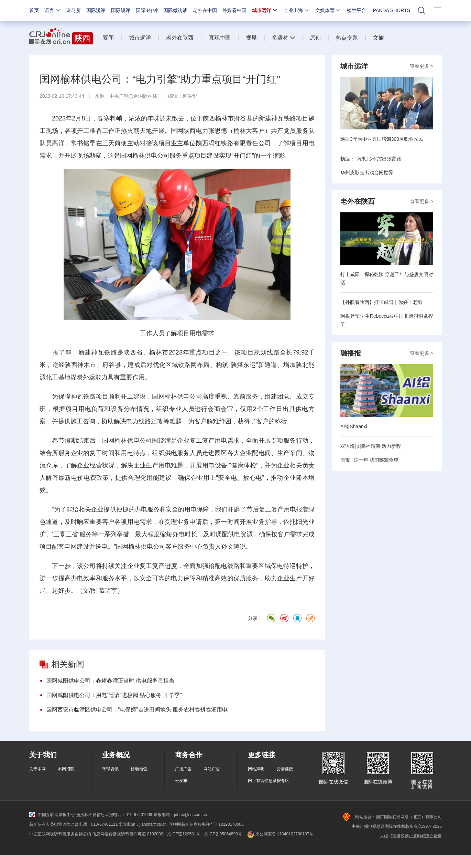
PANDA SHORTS (391, 10)
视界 (251, 38)
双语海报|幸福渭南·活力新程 (370, 446)
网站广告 (212, 769)
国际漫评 (96, 10)
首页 (34, 10)
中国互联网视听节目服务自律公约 (60, 834)
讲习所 (73, 10)
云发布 (181, 780)
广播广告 (183, 769)
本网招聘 (66, 769)
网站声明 (256, 769)
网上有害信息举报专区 (268, 780)
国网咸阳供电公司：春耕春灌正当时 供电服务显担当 (110, 681)
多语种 (280, 38)
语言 (52, 10)
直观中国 (220, 38)
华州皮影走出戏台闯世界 (366, 172)
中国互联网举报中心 (52, 814)
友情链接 (284, 769)
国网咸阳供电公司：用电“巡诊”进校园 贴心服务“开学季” (114, 695)
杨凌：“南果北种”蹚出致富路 (370, 158)
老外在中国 (205, 10)
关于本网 (37, 769)
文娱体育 (328, 10)
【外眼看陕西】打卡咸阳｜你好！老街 (381, 302)
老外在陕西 (180, 38)
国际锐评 (120, 10)
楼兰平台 (356, 10)
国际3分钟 (147, 10)
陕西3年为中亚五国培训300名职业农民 (381, 139)
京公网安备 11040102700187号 (279, 834)
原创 (315, 38)
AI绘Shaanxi (353, 426)
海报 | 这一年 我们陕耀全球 (369, 460)
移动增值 (139, 769)
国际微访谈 (175, 10)
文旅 (378, 38)
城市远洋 (265, 10)
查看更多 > (421, 66)
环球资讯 (110, 769)
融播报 (350, 353)
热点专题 (347, 38)
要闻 (108, 38)
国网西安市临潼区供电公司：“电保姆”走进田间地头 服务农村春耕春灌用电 (137, 709)
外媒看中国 (234, 10)
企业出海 (297, 10)
